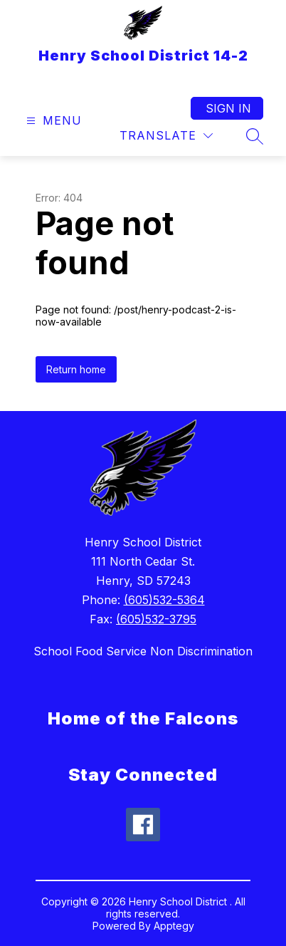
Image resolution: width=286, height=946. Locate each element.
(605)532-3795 (156, 619)
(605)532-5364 (164, 600)
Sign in (228, 108)
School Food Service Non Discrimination (143, 651)
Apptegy (174, 926)
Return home (76, 369)
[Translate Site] (166, 136)
